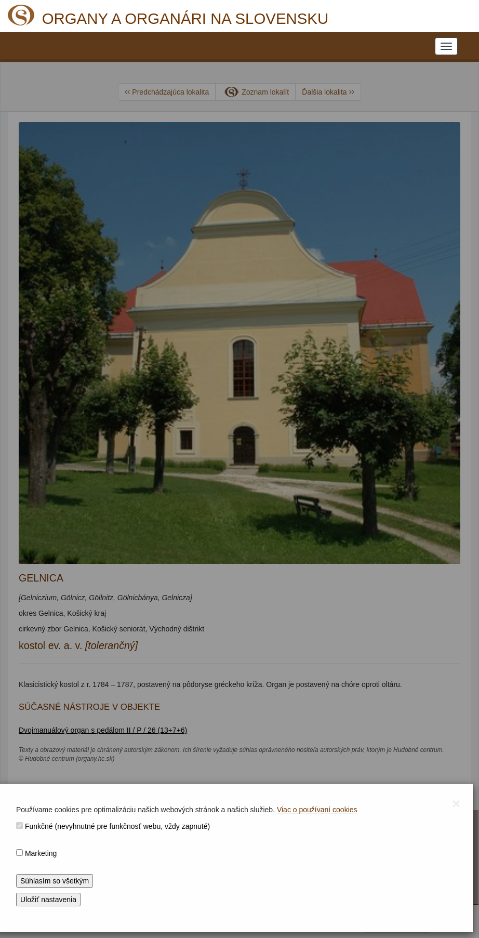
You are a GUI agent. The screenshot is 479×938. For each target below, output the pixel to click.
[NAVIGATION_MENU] (446, 46)
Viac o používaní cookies (317, 809)
